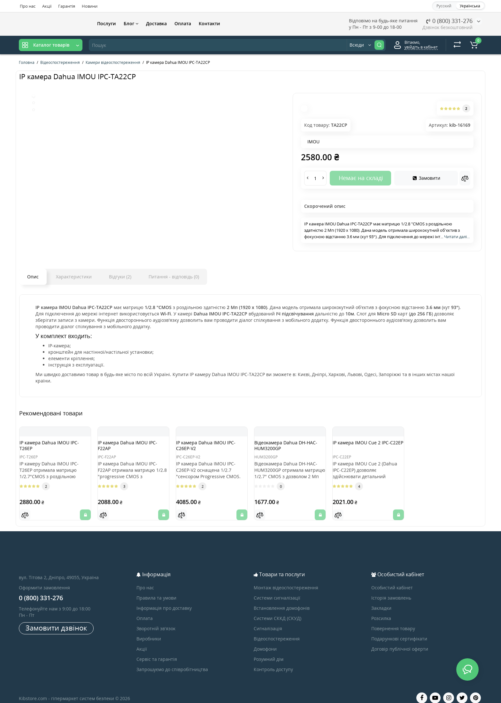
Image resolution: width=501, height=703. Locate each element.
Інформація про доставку (164, 600)
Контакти (209, 23)
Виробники (148, 631)
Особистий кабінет (392, 580)
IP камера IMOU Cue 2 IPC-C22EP (368, 448)
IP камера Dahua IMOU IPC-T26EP (51, 448)
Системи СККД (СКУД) (277, 610)
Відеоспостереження (277, 631)
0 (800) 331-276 (449, 21)
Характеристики (74, 277)
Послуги (106, 23)
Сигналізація (268, 620)
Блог (131, 23)
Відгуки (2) (120, 277)
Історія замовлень (391, 590)
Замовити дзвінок (56, 619)
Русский (443, 6)
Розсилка (381, 610)
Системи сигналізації (277, 590)
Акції (46, 6)
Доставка (156, 23)
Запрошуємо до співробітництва (172, 661)
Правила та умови (156, 590)
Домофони (265, 641)
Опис (33, 277)
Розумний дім (268, 651)
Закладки (381, 600)
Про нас (27, 6)
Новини (89, 6)
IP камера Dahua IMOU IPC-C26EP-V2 (207, 448)
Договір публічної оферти (399, 641)
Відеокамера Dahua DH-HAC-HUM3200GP (287, 448)
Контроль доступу (273, 661)
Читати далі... (457, 236)
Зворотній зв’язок (155, 620)
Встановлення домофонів (282, 600)
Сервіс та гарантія (156, 651)
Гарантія (66, 6)
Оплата (182, 23)
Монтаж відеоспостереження (286, 580)
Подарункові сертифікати (399, 631)
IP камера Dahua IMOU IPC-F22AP (129, 448)
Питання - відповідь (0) (174, 277)
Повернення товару (393, 620)
